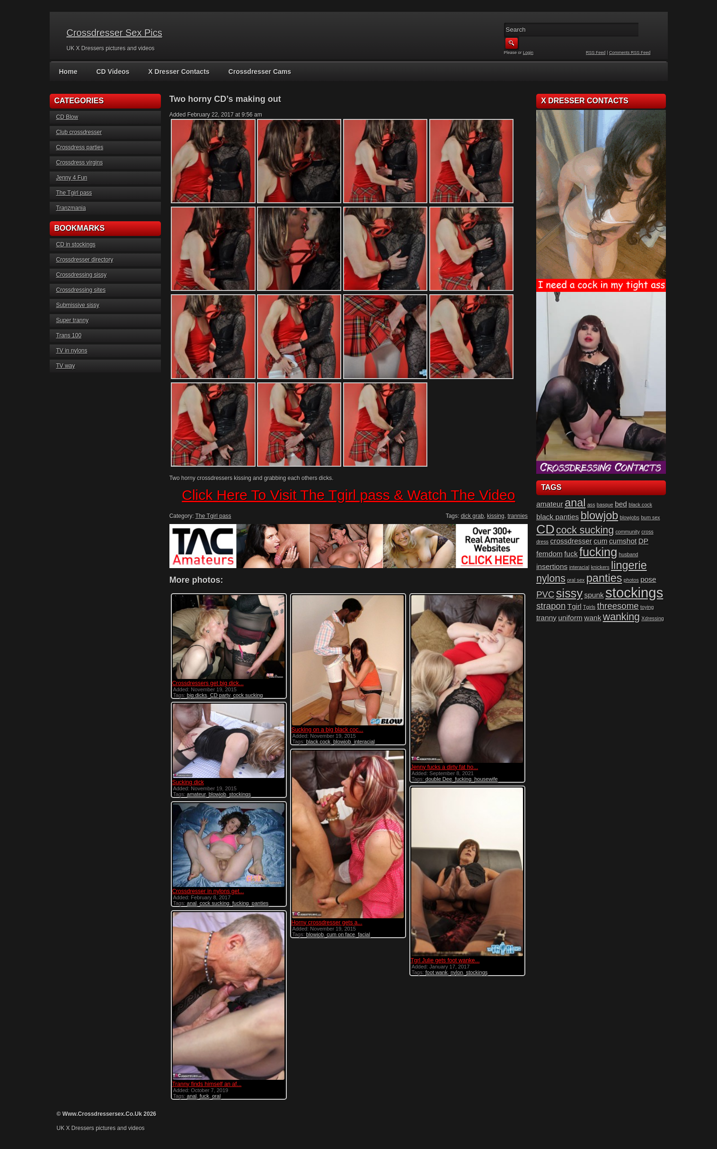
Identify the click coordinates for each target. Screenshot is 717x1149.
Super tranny (72, 320)
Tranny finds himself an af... (206, 1084)
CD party (220, 695)
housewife (486, 779)
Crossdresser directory (85, 259)
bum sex (650, 517)
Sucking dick (188, 782)
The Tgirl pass (74, 193)
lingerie (629, 565)
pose (648, 579)
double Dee (438, 779)
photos (631, 580)
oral (216, 1096)
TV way (65, 365)
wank (592, 618)
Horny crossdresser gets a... (326, 922)
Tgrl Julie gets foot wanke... (444, 960)
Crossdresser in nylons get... (208, 891)
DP (643, 541)
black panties (557, 517)
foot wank (436, 972)
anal (192, 903)
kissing (496, 516)
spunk (594, 595)
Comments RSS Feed (630, 52)
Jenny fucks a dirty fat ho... (444, 767)
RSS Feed (596, 52)
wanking (621, 617)
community (627, 531)
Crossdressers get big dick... (207, 683)
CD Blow (67, 117)
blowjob (342, 741)
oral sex (575, 580)
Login (528, 52)
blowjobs (629, 517)
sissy (569, 593)
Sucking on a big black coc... (327, 729)
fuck (204, 1096)
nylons (551, 578)
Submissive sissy (77, 305)
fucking (463, 779)
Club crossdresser (79, 132)
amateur (196, 794)
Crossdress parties (80, 147)
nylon (457, 972)
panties (260, 903)
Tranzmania (71, 208)
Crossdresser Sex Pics (114, 32)
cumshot (623, 541)
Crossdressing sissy (81, 274)
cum (600, 541)
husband (628, 554)
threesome (618, 606)
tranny (546, 618)
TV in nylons (72, 350)
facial (364, 934)
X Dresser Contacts (178, 71)
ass (591, 504)
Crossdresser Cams (259, 71)
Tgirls (589, 607)
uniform (570, 618)
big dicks (197, 695)
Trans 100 (69, 335)
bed (621, 504)
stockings (240, 794)
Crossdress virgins (79, 162)
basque (605, 504)
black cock (318, 741)
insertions (551, 566)
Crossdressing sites (81, 290)
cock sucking (248, 695)
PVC (545, 594)
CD (545, 529)
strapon (551, 606)
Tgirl (574, 606)
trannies (517, 516)
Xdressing (652, 618)
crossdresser (571, 541)
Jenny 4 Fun (72, 177)
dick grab (472, 516)
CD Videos (112, 71)
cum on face (341, 934)
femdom (549, 554)
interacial (364, 741)
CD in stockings (76, 244)
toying (647, 607)
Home (68, 71)
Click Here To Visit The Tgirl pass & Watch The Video (348, 495)
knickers (600, 567)
